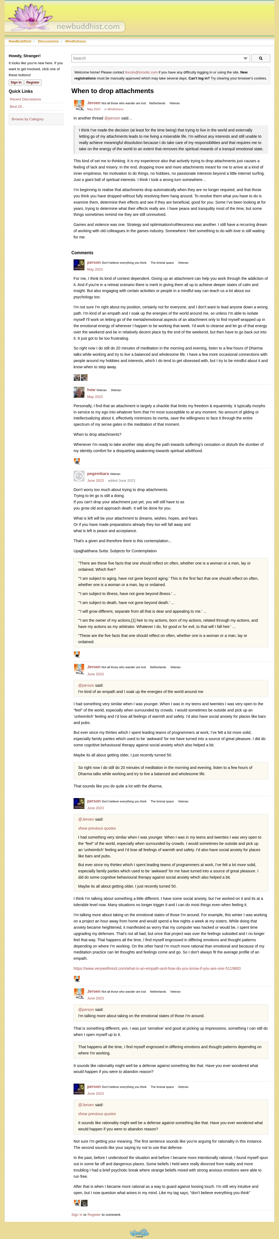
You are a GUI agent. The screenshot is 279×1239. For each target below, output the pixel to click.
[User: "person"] (79, 264)
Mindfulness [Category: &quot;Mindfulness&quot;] (116, 109)
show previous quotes (97, 828)
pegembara (98, 473)
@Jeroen (86, 819)
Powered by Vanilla (139, 1232)
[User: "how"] (79, 392)
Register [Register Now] (33, 82)
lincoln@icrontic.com (141, 72)
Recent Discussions (25, 99)
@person (112, 118)
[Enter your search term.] (160, 58)
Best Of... (17, 107)
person (94, 262)
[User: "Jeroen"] (79, 105)
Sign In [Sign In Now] (16, 82)
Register (94, 1215)
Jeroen (94, 102)
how (91, 389)
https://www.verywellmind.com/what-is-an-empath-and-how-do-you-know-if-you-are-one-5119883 (157, 968)
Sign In (76, 1215)
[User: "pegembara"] (79, 476)
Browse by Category (28, 119)
